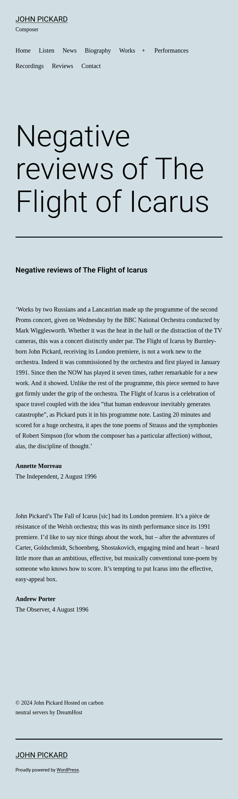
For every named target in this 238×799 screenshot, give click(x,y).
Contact (91, 65)
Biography (98, 50)
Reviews (62, 65)
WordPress (68, 770)
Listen (46, 50)
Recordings (29, 65)
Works (127, 50)
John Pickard (41, 19)
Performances (171, 50)
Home (23, 50)
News (70, 50)
